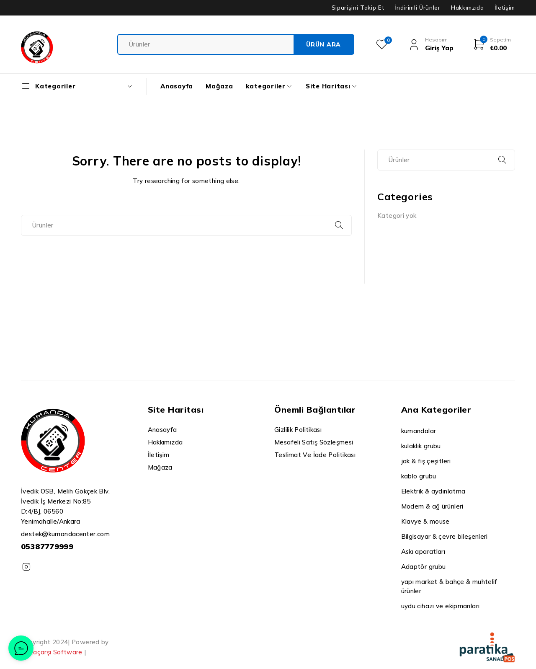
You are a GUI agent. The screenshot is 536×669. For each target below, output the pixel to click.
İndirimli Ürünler (417, 7)
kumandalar (418, 431)
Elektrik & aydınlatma (433, 491)
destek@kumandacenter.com (65, 534)
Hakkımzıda (467, 7)
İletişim (505, 7)
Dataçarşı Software (51, 652)
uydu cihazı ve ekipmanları (440, 606)
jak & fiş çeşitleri (426, 461)
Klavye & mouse (425, 521)
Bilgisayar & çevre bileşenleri (444, 536)
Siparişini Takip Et (358, 7)
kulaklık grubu (421, 446)
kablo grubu (418, 476)
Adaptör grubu (423, 567)
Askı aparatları (423, 551)
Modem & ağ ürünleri (432, 506)
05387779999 (47, 546)
